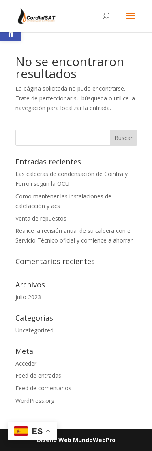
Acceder (25, 363)
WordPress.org (34, 400)
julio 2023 (28, 297)
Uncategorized (34, 330)
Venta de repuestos (40, 218)
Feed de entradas (38, 375)
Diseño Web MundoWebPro (76, 440)
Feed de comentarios (43, 388)
